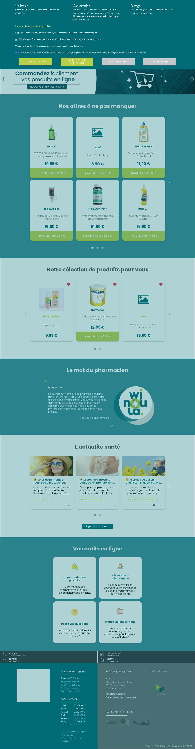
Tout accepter (36, 62)
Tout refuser (118, 62)
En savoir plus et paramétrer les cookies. (33, 26)
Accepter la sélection (76, 61)
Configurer (159, 62)
